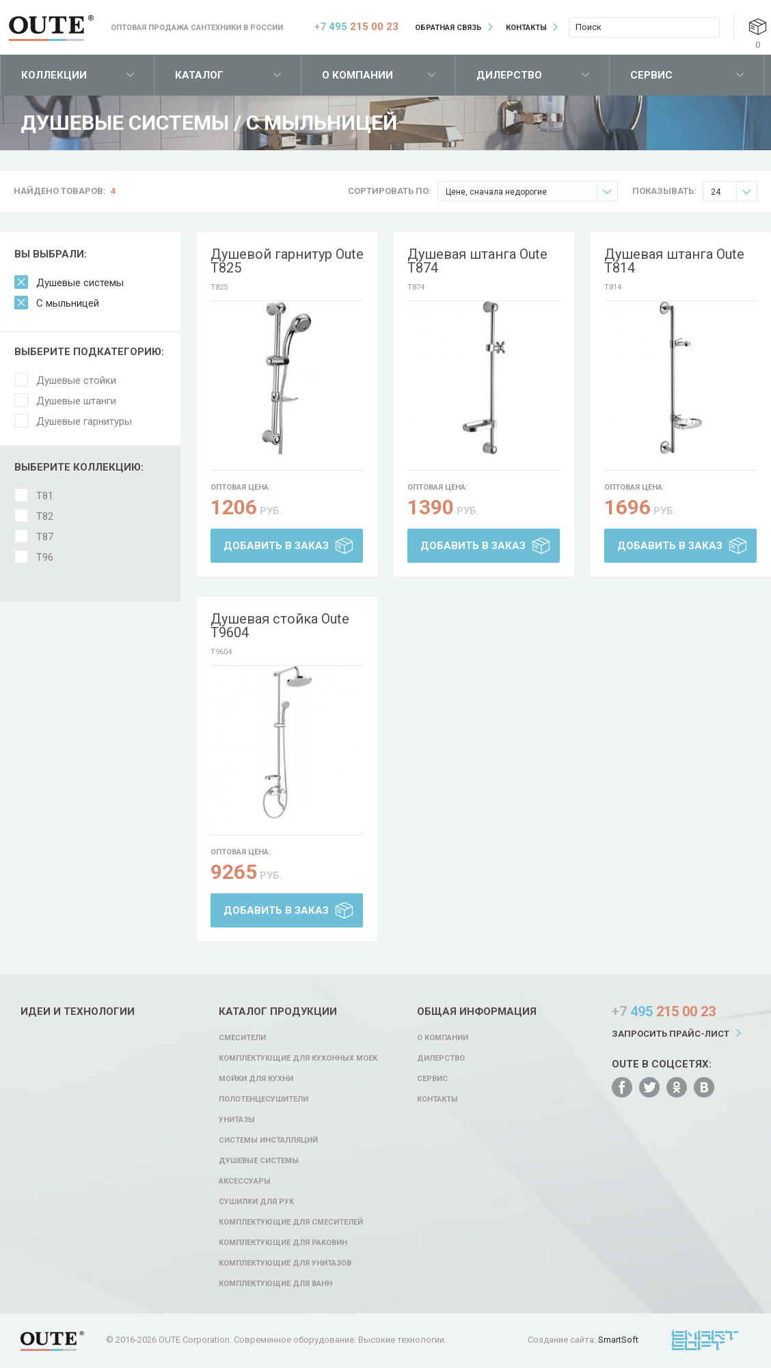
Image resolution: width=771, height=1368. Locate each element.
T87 (44, 537)
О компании (357, 75)
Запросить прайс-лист (670, 1034)
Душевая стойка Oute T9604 (280, 626)
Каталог (199, 75)
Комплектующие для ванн (275, 1283)
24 (734, 191)
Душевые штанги (76, 401)
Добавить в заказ (276, 546)
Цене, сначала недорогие (531, 191)
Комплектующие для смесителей (291, 1222)
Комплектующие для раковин (283, 1242)
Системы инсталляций (268, 1140)
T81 (44, 496)
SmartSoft (618, 1340)
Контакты (526, 27)
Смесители (242, 1037)
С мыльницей (67, 303)
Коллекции (54, 75)
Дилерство (509, 75)
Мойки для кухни (256, 1078)
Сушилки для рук (256, 1201)
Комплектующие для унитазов (285, 1263)
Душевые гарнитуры (84, 421)
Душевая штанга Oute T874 (477, 261)
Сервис (651, 75)
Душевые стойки (76, 380)
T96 (44, 557)
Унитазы (237, 1119)
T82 (44, 516)
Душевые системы (80, 283)
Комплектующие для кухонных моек (298, 1058)
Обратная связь (448, 27)
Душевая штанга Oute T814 (674, 261)
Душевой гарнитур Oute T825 (287, 261)
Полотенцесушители (263, 1099)
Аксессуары (245, 1181)
